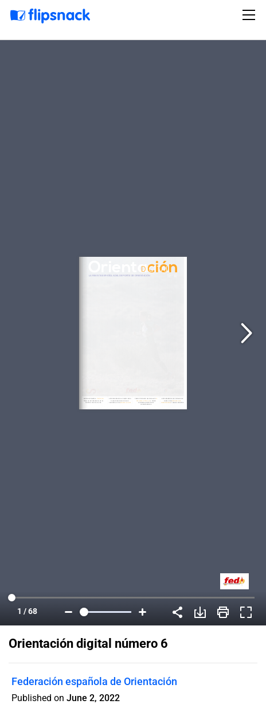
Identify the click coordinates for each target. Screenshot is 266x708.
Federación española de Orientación (94, 681)
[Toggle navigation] (250, 15)
